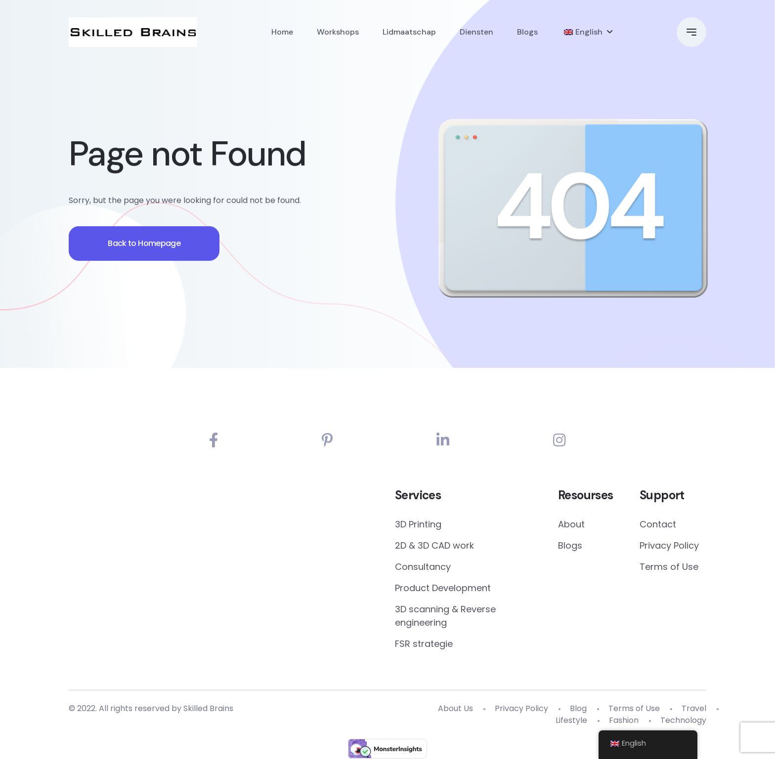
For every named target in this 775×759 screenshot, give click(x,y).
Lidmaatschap (409, 32)
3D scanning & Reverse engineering (445, 616)
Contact (658, 525)
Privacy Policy (669, 546)
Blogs (527, 32)
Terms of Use (669, 567)
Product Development (443, 588)
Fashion (624, 720)
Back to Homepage (145, 245)
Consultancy (423, 567)
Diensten (476, 32)
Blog (578, 709)
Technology (683, 720)
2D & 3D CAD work (434, 546)
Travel (694, 709)
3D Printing (418, 525)
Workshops (338, 32)
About (571, 525)
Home (282, 32)
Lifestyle (571, 720)
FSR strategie (424, 644)
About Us (455, 709)
